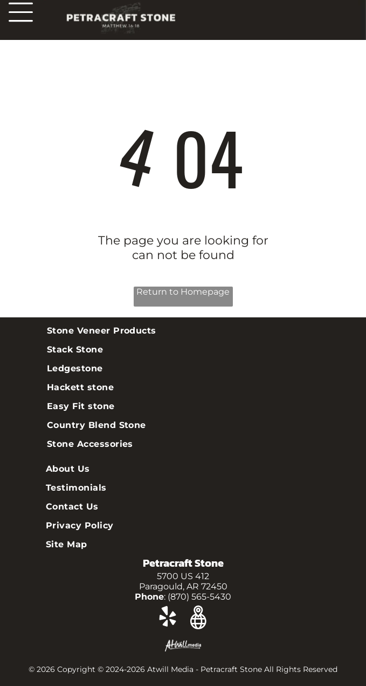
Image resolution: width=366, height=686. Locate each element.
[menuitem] (183, 330)
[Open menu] (21, 12)
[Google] (198, 618)
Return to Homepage (183, 292)
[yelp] (167, 618)
